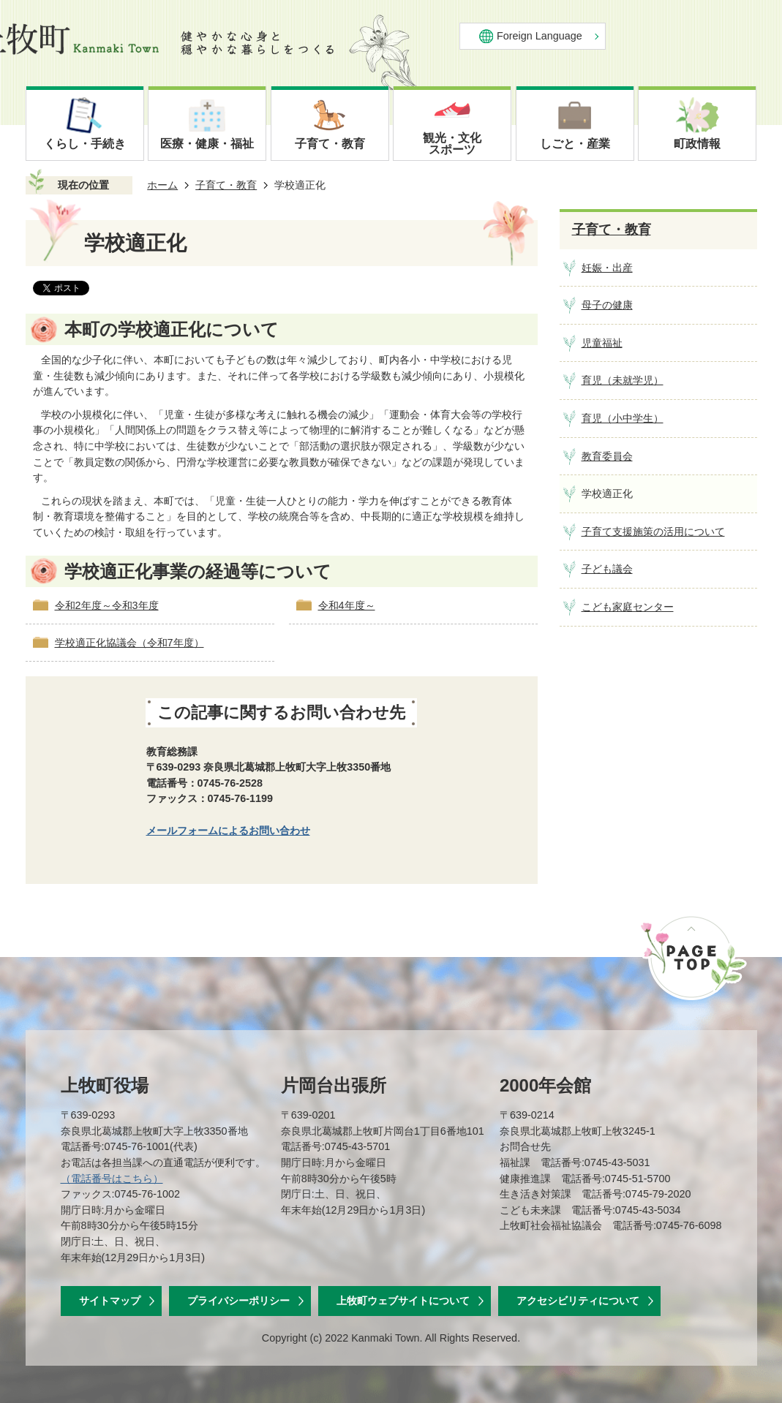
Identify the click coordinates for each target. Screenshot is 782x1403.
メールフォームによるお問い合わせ (228, 830)
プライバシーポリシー (238, 1300)
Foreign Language (539, 36)
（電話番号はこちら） (112, 1178)
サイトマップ (109, 1300)
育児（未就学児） (622, 380)
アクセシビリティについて (577, 1300)
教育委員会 (607, 456)
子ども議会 (607, 569)
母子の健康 (607, 305)
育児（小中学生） (622, 418)
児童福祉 (602, 343)
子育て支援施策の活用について (653, 531)
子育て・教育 (226, 185)
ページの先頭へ (693, 957)
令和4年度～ (346, 605)
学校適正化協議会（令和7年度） (129, 642)
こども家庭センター (628, 607)
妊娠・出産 (607, 267)
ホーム (162, 185)
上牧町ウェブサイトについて (403, 1300)
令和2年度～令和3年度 (107, 605)
